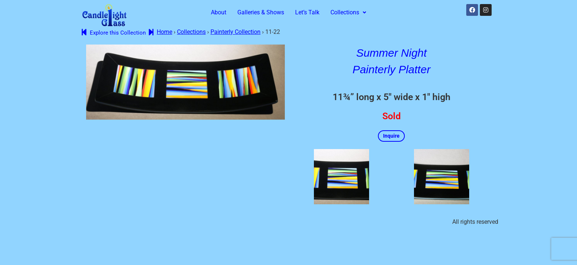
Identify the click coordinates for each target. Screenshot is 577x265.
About (218, 12)
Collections (348, 12)
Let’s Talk (307, 12)
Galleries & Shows (260, 12)
